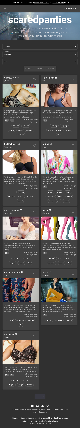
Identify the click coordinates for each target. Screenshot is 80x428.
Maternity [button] (7, 54)
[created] (39, 68)
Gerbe (45, 272)
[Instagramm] (37, 406)
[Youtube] (42, 406)
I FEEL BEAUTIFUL (41, 2)
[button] (40, 47)
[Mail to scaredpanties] (32, 406)
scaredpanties (42, 423)
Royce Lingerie (50, 78)
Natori (46, 144)
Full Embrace (10, 144)
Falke (45, 210)
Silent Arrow (10, 78)
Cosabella (9, 334)
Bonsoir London (12, 272)
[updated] (29, 68)
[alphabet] (50, 68)
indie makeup (58, 2)
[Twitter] (47, 406)
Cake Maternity (11, 210)
